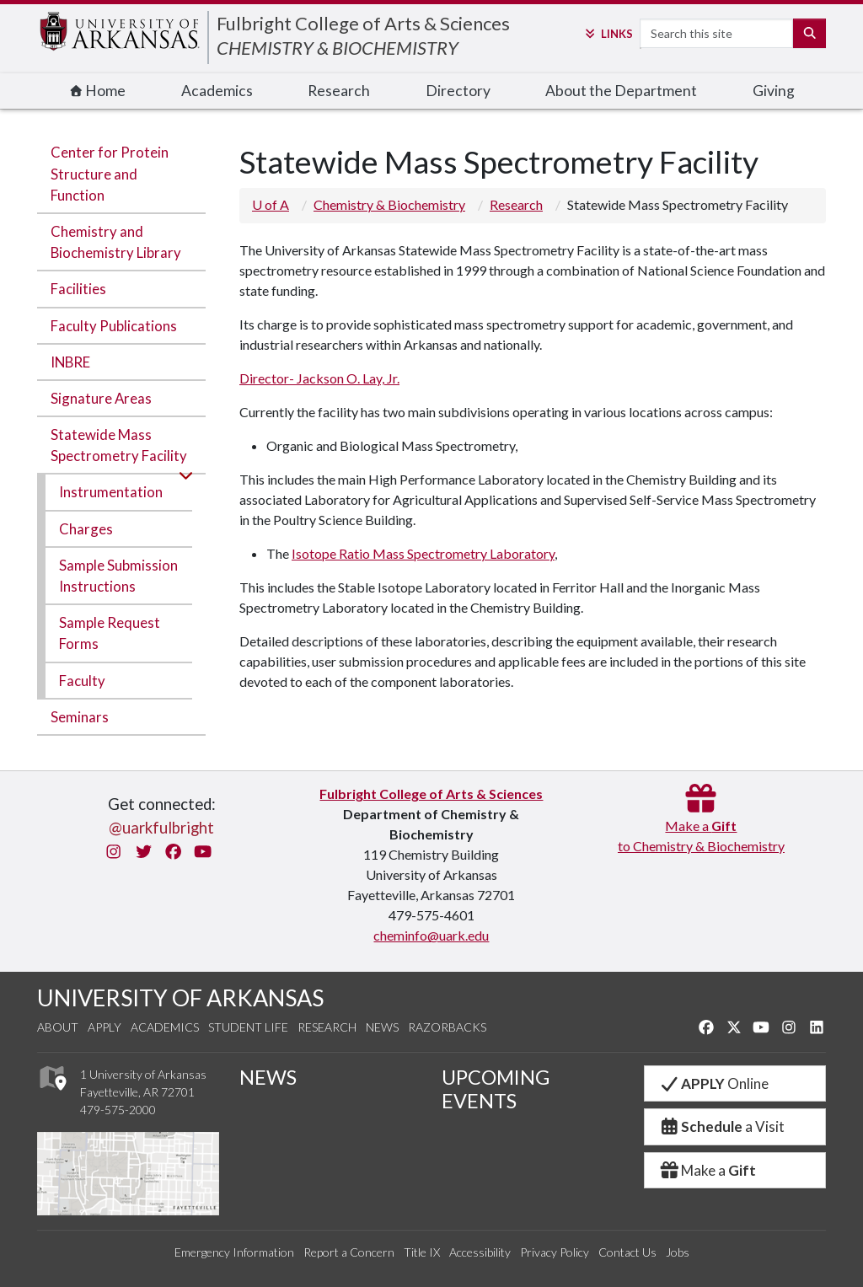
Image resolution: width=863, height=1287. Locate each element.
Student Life (248, 1027)
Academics (217, 90)
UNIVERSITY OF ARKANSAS (180, 997)
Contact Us (627, 1252)
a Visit (721, 1126)
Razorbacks (447, 1027)
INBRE (70, 362)
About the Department (621, 90)
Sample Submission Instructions (118, 575)
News (382, 1027)
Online (713, 1083)
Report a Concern (348, 1252)
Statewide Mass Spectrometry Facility (119, 445)
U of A (270, 204)
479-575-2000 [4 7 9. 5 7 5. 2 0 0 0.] (118, 1109)
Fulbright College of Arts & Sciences (363, 23)
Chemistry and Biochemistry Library (116, 242)
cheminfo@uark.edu (431, 935)
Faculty (82, 680)
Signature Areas (101, 398)
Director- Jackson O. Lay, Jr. (319, 378)
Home (97, 90)
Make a (707, 1170)
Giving (774, 90)
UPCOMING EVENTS (495, 1089)
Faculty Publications (114, 326)
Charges (86, 529)
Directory (458, 90)
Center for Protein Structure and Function (110, 173)
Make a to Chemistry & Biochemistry (701, 825)
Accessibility (480, 1252)
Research (339, 90)
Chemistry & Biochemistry (389, 204)
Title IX (422, 1252)
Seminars (80, 717)
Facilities (78, 289)
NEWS (268, 1077)
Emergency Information (234, 1252)
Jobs (677, 1252)
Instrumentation (111, 492)
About (57, 1027)
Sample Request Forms (109, 633)
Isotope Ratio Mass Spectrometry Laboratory (423, 553)
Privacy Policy (554, 1252)
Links (607, 33)
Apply (104, 1027)
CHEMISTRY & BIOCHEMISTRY (337, 47)
